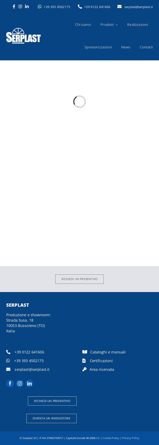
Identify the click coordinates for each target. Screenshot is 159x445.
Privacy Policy (130, 438)
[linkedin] (29, 383)
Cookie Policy (110, 438)
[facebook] (10, 383)
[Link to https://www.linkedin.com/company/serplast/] (27, 7)
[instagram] (20, 383)
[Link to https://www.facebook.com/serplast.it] (14, 7)
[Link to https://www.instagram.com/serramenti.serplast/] (20, 7)
